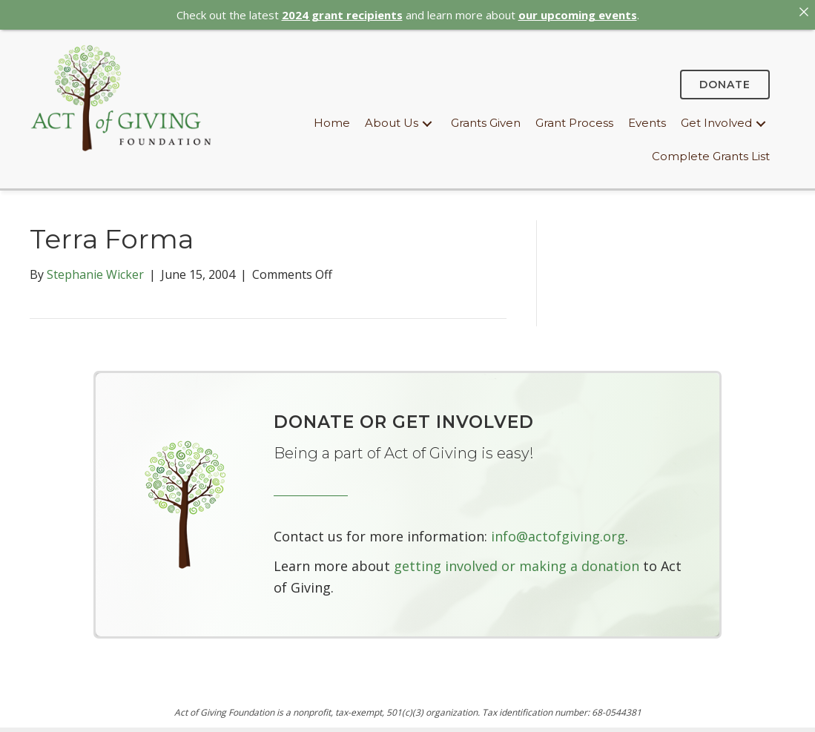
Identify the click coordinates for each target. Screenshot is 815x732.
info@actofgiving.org (558, 531)
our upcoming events (577, 14)
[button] (427, 119)
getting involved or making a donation (516, 561)
